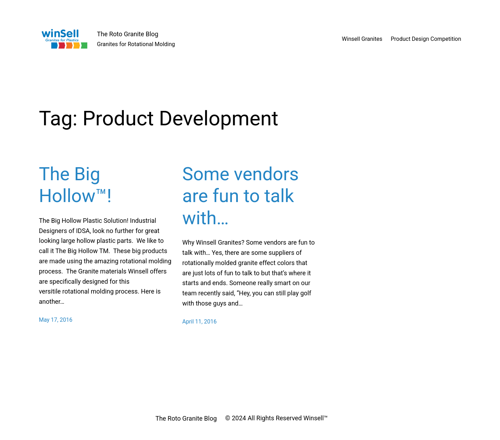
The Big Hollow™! (75, 185)
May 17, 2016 (55, 319)
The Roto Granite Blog (127, 34)
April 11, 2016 (199, 321)
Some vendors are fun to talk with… (240, 196)
